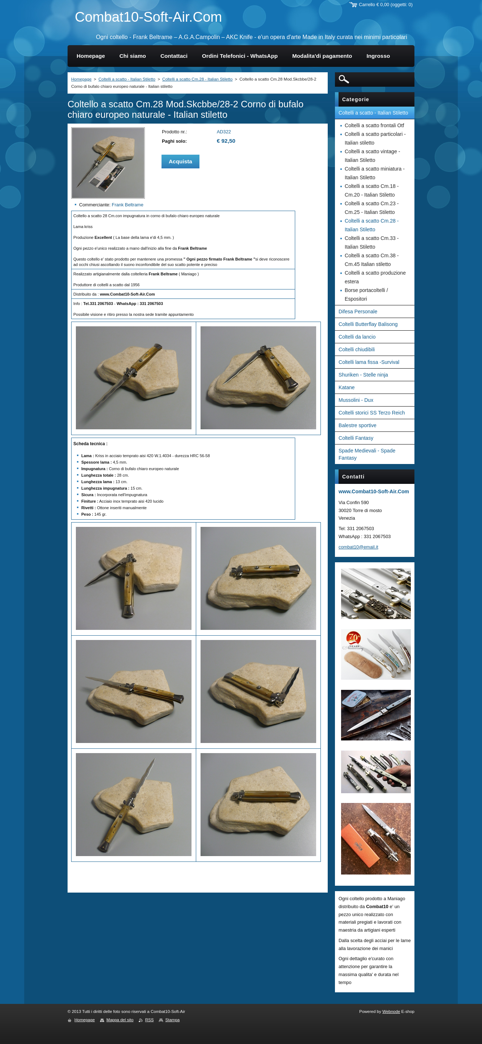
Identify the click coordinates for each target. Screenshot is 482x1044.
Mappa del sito (120, 1020)
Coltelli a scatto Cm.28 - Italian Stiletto (197, 79)
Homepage (81, 79)
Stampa (172, 1020)
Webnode (391, 1011)
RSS (149, 1020)
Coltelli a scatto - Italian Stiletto (126, 79)
